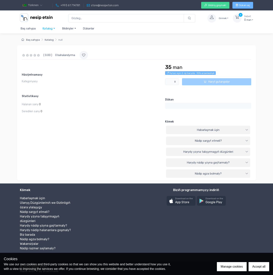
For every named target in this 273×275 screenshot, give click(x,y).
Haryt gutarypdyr (217, 81)
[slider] (31, 55)
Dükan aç (243, 5)
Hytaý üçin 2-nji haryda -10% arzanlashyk (190, 73)
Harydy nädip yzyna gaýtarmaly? (217, 162)
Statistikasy (30, 96)
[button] (181, 201)
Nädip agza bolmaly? (221, 173)
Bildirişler (69, 28)
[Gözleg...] (126, 18)
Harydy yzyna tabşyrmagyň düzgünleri (215, 151)
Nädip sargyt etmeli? (221, 140)
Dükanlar (88, 28)
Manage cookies (232, 266)
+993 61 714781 (68, 5)
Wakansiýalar (29, 244)
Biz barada (27, 234)
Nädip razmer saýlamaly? (38, 248)
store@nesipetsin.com (103, 5)
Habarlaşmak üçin (222, 130)
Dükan (169, 99)
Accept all (258, 266)
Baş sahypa (28, 28)
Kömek (169, 121)
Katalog (48, 28)
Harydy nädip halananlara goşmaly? (45, 230)
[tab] (208, 130)
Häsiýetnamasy (32, 74)
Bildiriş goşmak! (215, 5)
